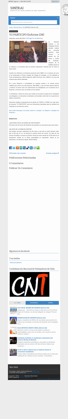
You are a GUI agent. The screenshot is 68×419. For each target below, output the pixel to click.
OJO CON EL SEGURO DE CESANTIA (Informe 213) (33, 308)
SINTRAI (16, 8)
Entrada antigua (51, 153)
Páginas (12, 18)
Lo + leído (17, 303)
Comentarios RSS (54, 378)
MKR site (29, 377)
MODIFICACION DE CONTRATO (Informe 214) (31, 318)
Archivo (50, 303)
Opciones (55, 1)
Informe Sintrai (13, 31)
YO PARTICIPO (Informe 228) (26, 34)
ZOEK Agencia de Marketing (34, 38)
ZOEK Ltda (35, 371)
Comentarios (34, 303)
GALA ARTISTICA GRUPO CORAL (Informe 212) (32, 328)
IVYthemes (22, 377)
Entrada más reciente (18, 153)
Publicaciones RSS (42, 378)
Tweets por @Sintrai (15, 262)
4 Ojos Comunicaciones (33, 372)
